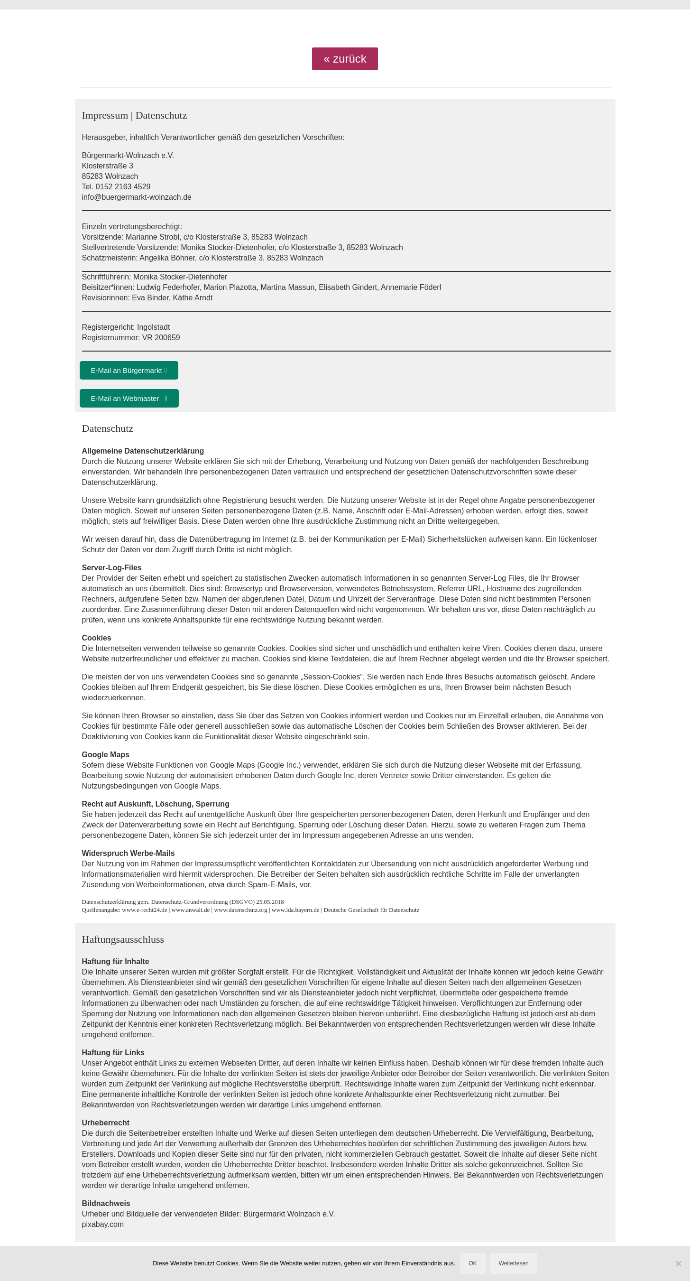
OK (473, 1263)
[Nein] (678, 1263)
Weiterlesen (514, 1263)
